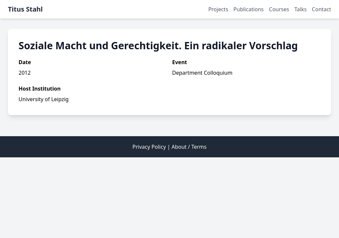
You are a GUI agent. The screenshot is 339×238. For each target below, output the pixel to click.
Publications (248, 9)
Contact (321, 9)
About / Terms (189, 146)
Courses (279, 9)
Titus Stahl (25, 9)
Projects (218, 9)
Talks (300, 9)
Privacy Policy (149, 146)
